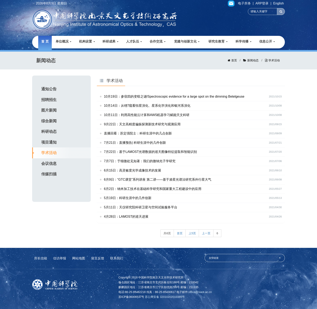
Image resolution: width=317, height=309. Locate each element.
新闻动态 (253, 60)
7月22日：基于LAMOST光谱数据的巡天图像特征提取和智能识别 (150, 151)
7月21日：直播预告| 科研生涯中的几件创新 (135, 142)
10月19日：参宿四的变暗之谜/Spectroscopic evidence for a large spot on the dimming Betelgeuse (174, 96)
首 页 (45, 41)
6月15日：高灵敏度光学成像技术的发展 (132, 170)
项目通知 (49, 142)
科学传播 (243, 41)
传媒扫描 (49, 174)
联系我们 (116, 258)
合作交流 (157, 41)
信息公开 (267, 41)
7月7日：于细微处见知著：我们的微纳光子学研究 (139, 161)
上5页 (192, 233)
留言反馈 (97, 258)
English (278, 3)
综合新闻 (49, 121)
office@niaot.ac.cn (200, 292)
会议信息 (49, 163)
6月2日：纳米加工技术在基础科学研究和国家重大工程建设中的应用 (152, 189)
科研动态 (49, 131)
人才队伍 (134, 41)
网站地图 (78, 258)
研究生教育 (217, 41)
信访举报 (59, 258)
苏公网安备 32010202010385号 (165, 296)
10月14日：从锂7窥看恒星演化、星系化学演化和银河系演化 (147, 105)
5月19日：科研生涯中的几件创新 (127, 198)
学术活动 (274, 60)
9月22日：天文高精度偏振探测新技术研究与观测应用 (142, 124)
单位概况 (63, 41)
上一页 (206, 233)
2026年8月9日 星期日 (51, 3)
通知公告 (49, 89)
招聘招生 (49, 100)
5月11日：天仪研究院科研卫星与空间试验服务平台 (140, 207)
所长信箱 (40, 258)
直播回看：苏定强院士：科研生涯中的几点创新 (138, 133)
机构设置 (87, 41)
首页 (234, 60)
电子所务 (244, 3)
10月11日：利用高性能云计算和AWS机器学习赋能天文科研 (146, 115)
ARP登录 (262, 3)
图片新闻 (49, 110)
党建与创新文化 (187, 41)
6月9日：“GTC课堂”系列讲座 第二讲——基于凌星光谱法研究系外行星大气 (157, 179)
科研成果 (110, 41)
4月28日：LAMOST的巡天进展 (126, 216)
